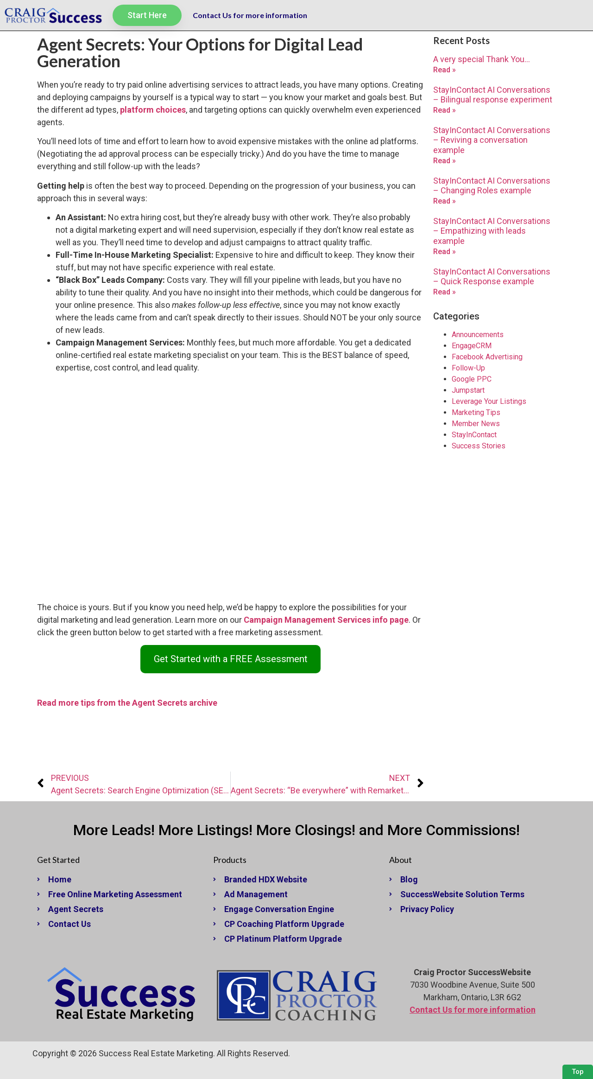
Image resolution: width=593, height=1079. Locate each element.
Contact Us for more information (250, 15)
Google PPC (472, 379)
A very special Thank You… (481, 59)
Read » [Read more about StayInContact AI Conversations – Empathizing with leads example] (444, 251)
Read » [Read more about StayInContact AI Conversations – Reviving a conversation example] (444, 160)
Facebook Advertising (487, 356)
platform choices (153, 110)
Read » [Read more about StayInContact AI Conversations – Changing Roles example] (444, 201)
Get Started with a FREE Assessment (231, 658)
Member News (476, 423)
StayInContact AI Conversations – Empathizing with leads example (491, 231)
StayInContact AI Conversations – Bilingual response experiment (492, 95)
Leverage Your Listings (489, 401)
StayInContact (474, 434)
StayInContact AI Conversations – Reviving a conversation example (491, 140)
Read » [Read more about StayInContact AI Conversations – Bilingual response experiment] (444, 110)
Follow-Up (468, 368)
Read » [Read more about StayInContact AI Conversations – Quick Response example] (444, 291)
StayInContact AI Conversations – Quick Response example (491, 277)
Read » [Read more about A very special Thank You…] (444, 69)
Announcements (478, 334)
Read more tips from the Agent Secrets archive (127, 703)
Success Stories (478, 445)
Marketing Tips (476, 412)
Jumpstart (468, 390)
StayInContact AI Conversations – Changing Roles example (491, 186)
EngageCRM (472, 345)
